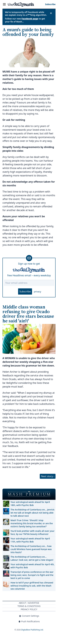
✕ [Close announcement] (51, 13)
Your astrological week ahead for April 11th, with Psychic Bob (30, 540)
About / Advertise (29, 602)
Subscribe (25, 291)
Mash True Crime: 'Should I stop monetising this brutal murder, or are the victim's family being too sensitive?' (32, 523)
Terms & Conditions (29, 606)
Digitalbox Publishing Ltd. (32, 629)
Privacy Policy (29, 609)
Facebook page (29, 18)
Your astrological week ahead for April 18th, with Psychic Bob (30, 504)
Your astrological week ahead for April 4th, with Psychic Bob (32, 566)
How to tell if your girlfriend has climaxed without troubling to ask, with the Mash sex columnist (32, 585)
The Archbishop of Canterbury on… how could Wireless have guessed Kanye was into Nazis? (31, 549)
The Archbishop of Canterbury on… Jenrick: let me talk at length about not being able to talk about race (33, 512)
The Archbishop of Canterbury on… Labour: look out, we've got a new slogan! (32, 558)
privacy (37, 291)
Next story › (47, 476)
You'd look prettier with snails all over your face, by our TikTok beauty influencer (32, 532)
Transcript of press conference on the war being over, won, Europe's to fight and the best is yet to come (32, 575)
